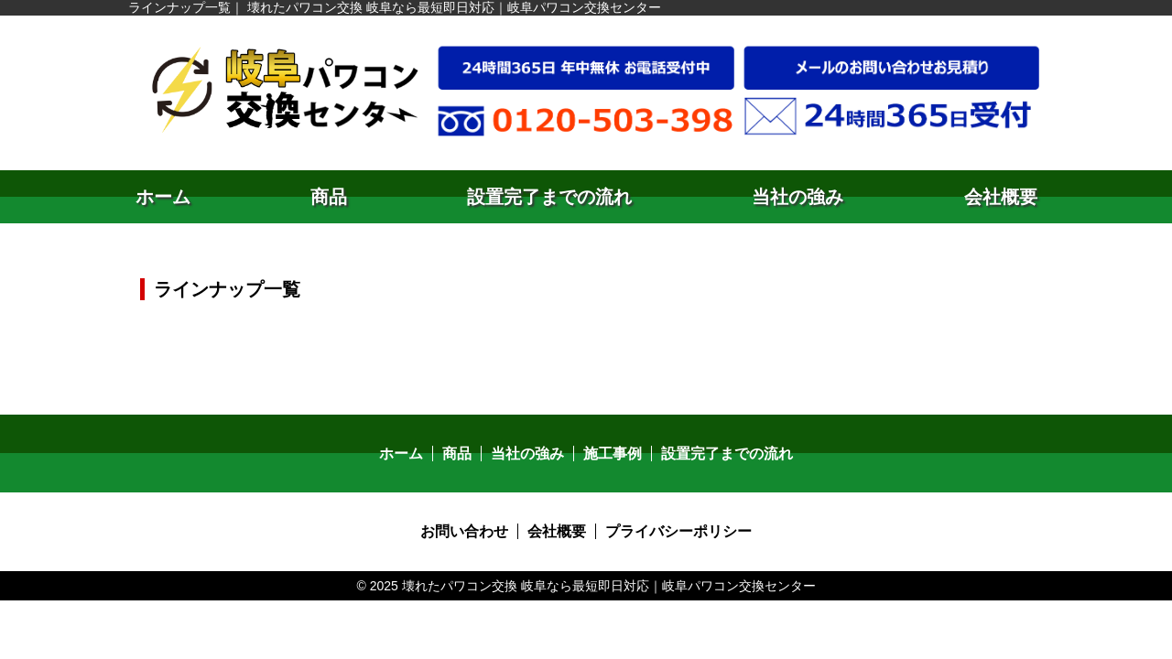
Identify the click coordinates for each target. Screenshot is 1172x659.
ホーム (163, 197)
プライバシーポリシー (678, 531)
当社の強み (797, 197)
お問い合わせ (464, 531)
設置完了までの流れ (549, 197)
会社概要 (1000, 197)
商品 (328, 197)
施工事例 (612, 453)
